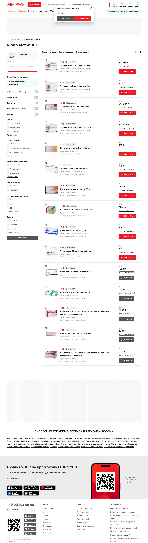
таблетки (14, 166)
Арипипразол (82, 92)
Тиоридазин (15, 153)
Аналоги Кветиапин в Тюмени (18, 426)
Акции (12, 11)
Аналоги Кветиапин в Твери (69, 426)
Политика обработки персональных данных (124, 499)
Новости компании (50, 515)
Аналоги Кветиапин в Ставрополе (124, 424)
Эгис (73, 275)
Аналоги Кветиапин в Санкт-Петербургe (23, 418)
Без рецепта (12, 77)
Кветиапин (23, 34)
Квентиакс (15, 103)
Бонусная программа (38, 11)
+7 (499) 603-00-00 (20, 487)
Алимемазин (16, 149)
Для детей (11, 83)
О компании (48, 491)
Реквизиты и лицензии (119, 491)
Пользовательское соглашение (122, 495)
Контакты (47, 512)
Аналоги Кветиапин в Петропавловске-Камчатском (34, 421)
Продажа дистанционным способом (124, 511)
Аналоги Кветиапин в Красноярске (70, 421)
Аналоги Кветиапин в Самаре (72, 424)
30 (11, 184)
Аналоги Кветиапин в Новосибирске (54, 418)
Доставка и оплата (84, 491)
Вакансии (47, 505)
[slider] (7, 51)
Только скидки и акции (16, 88)
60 (12, 179)
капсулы (14, 170)
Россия (13, 200)
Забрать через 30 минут (17, 72)
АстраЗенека (16, 132)
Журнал (46, 498)
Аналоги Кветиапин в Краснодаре (108, 418)
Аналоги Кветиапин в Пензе (96, 421)
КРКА (13, 124)
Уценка (10, 94)
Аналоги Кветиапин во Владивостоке (119, 426)
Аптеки (54, 11)
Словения (14, 204)
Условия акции (13, 458)
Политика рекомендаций (120, 518)
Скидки (21, 11)
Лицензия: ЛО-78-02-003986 (21, 522)
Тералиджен (15, 107)
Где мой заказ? (83, 502)
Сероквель (15, 111)
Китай (13, 209)
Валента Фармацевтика (20, 128)
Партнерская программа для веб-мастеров (124, 522)
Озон (73, 234)
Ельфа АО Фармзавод (78, 213)
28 (11, 188)
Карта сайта (81, 512)
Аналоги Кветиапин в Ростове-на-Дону (44, 424)
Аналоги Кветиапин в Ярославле (44, 426)
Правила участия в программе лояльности (122, 505)
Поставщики (48, 509)
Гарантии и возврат (84, 495)
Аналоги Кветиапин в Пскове (119, 421)
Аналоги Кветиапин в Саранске (97, 424)
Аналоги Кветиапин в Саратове (81, 418)
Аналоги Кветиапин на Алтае (92, 426)
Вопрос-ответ (82, 505)
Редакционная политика (119, 514)
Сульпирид (81, 154)
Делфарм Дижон (77, 151)
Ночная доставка (83, 498)
